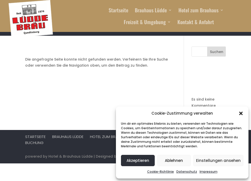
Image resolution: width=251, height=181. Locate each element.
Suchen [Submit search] (216, 51)
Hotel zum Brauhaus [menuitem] (198, 11)
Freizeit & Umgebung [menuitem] (145, 23)
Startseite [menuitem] (118, 11)
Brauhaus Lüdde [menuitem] (151, 11)
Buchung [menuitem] (34, 142)
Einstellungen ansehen (218, 160)
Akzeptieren (138, 160)
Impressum (208, 171)
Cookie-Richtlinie (160, 171)
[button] (240, 113)
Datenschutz (186, 171)
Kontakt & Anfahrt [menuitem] (195, 23)
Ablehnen (174, 160)
